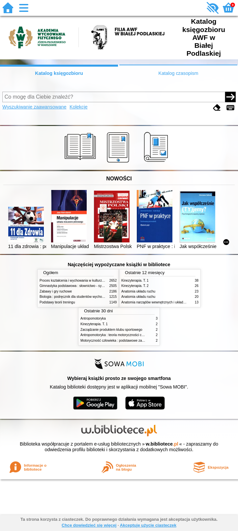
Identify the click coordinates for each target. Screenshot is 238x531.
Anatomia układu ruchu (138, 291)
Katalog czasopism (178, 73)
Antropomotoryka (93, 318)
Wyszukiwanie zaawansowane (34, 106)
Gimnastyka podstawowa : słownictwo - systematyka (78, 286)
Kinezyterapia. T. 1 (135, 280)
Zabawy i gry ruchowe (56, 291)
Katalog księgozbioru (59, 73)
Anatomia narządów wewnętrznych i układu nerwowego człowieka (169, 302)
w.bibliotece (162, 444)
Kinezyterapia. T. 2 (135, 286)
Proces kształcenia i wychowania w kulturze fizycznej (78, 280)
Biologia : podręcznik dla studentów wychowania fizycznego (83, 296)
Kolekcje (78, 106)
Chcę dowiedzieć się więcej (89, 525)
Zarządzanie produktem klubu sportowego (111, 329)
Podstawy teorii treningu (57, 302)
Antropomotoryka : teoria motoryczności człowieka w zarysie (124, 335)
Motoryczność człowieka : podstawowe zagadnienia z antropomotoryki (132, 340)
